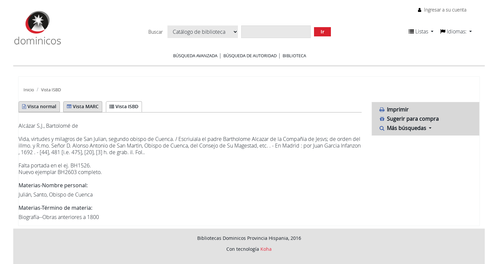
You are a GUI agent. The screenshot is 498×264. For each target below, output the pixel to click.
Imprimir (394, 109)
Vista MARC (83, 106)
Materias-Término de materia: (55, 207)
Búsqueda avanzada (195, 56)
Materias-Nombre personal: (53, 185)
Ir (322, 31)
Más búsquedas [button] (403, 128)
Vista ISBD (51, 90)
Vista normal (39, 106)
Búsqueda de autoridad (250, 56)
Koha (266, 249)
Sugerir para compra (409, 118)
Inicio (28, 90)
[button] (421, 31)
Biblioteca (294, 56)
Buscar (155, 32)
